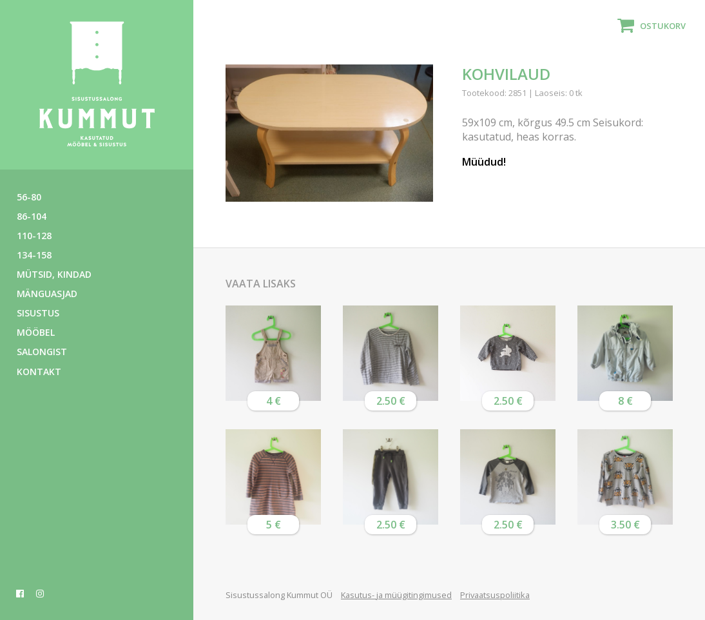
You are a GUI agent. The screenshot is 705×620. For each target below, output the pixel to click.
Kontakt (39, 371)
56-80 (29, 197)
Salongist (42, 351)
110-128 (34, 235)
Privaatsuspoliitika (495, 595)
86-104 (31, 216)
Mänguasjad (47, 293)
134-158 (34, 255)
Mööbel (36, 332)
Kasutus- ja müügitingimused (396, 595)
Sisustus (38, 313)
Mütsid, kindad (54, 274)
